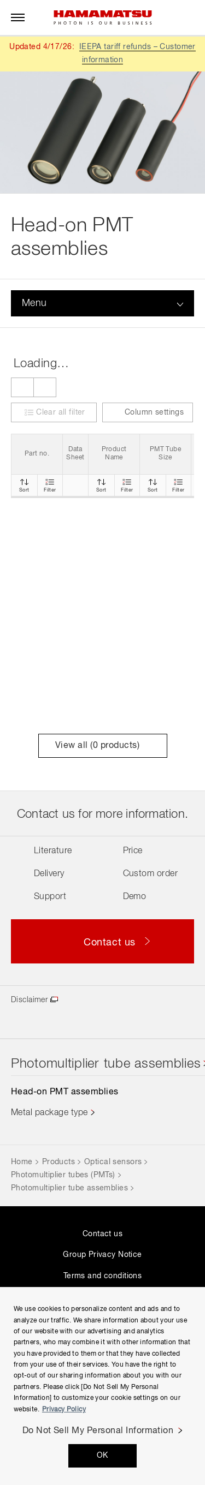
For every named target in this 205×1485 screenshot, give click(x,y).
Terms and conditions (102, 1276)
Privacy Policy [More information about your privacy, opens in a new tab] (64, 1409)
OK (102, 1455)
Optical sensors (113, 1162)
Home (22, 1162)
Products (58, 1162)
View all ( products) (102, 745)
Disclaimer (29, 1000)
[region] (102, 1386)
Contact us (102, 1234)
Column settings (148, 413)
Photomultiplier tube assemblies (69, 1188)
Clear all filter (60, 412)
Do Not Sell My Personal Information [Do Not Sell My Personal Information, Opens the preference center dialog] (98, 1431)
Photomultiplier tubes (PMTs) (63, 1175)
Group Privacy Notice (102, 1255)
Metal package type (49, 1113)
